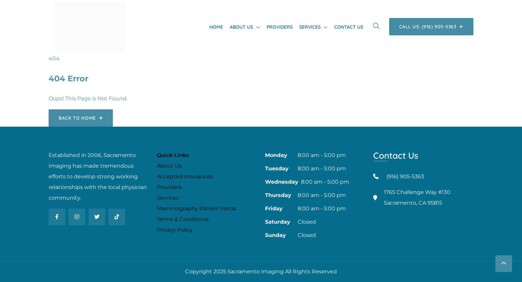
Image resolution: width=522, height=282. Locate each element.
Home (216, 27)
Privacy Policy (175, 230)
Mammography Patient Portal (196, 208)
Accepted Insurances (185, 176)
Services (310, 27)
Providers (280, 27)
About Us (241, 27)
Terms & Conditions (183, 219)
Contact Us (348, 27)
